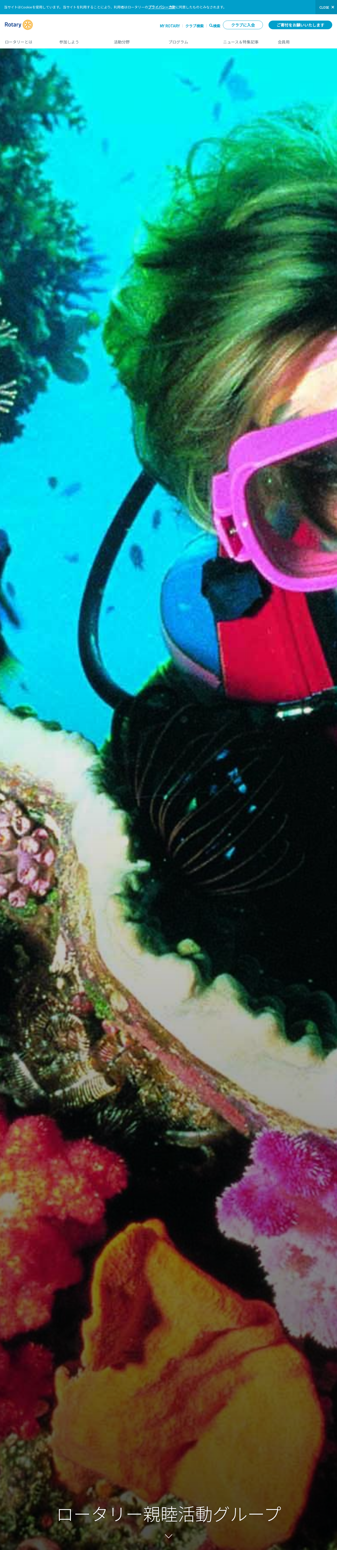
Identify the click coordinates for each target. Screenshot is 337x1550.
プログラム (190, 40)
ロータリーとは (27, 40)
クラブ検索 (194, 25)
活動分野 (136, 40)
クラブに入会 (243, 25)
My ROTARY (170, 25)
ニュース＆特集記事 (245, 40)
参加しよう (81, 40)
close (324, 7)
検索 (216, 25)
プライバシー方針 (161, 6)
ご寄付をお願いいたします (300, 25)
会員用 (305, 40)
